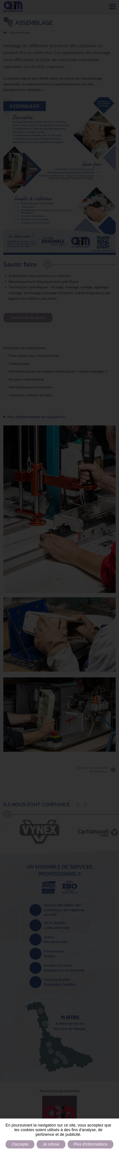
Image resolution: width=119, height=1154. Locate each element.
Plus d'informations (90, 1144)
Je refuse (51, 1144)
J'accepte (20, 1144)
